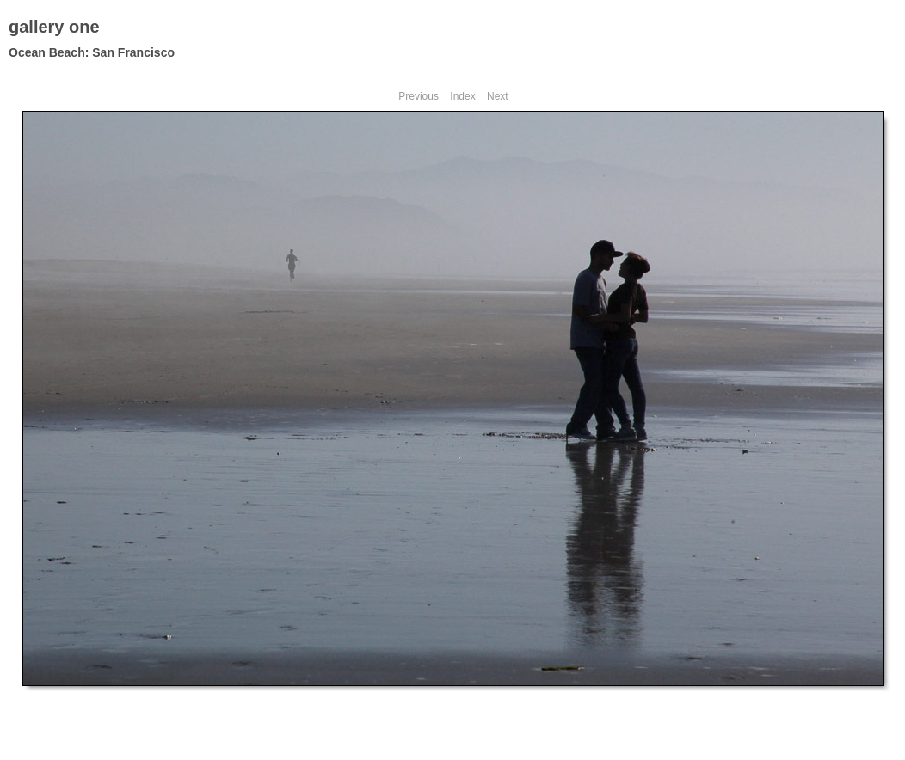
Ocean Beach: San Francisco (92, 52)
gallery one (54, 26)
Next (497, 96)
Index (462, 96)
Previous (418, 96)
